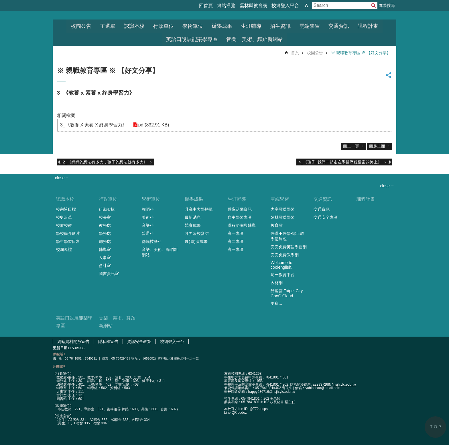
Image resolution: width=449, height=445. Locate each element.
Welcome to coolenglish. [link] (281, 265)
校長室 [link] (105, 217)
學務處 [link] (105, 233)
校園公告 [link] (81, 26)
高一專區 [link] (236, 233)
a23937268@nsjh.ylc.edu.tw (334, 384)
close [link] (60, 177)
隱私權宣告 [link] (108, 341)
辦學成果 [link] (222, 26)
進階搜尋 (387, 5)
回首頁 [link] (206, 5)
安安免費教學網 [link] (285, 255)
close (385, 186)
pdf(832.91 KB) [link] (153, 124)
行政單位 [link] (163, 26)
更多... (276, 303)
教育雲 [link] (277, 225)
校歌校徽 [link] (64, 225)
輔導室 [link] (105, 249)
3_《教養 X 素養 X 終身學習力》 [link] (93, 124)
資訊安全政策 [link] (139, 341)
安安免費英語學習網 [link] (289, 247)
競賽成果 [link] (193, 225)
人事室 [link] (105, 257)
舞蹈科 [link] (148, 209)
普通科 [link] (148, 233)
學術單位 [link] (192, 26)
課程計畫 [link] (368, 26)
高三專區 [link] (236, 249)
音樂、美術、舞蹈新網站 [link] (254, 39)
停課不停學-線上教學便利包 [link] (287, 236)
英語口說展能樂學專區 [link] (192, 39)
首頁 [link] (295, 52)
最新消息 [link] (193, 217)
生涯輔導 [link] (251, 26)
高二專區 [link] (236, 241)
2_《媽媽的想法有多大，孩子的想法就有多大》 (105, 162)
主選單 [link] (107, 26)
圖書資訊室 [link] (109, 273)
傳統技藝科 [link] (152, 241)
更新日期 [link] (60, 348)
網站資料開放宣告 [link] (73, 341)
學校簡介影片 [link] (68, 233)
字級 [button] (306, 5)
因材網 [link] (277, 282)
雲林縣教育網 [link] (253, 5)
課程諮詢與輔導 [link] (242, 225)
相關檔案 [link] (66, 115)
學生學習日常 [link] (68, 241)
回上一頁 (351, 146)
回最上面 (377, 146)
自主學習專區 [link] (240, 217)
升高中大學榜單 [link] (199, 209)
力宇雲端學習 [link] (283, 209)
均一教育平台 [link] (283, 274)
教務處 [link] (105, 225)
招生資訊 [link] (280, 26)
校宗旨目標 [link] (66, 209)
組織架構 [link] (107, 209)
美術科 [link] (148, 217)
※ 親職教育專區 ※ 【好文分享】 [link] (361, 52)
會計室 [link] (105, 265)
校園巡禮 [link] (64, 249)
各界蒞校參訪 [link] (197, 233)
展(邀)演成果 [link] (196, 241)
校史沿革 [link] (64, 217)
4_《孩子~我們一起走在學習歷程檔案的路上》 (340, 162)
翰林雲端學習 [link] (283, 217)
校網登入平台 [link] (285, 5)
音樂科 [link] (148, 225)
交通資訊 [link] (338, 26)
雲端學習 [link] (309, 26)
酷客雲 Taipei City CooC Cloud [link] (287, 293)
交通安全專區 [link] (326, 217)
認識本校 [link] (134, 26)
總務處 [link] (105, 241)
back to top (435, 427)
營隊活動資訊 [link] (240, 209)
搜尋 (373, 5)
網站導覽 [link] (226, 5)
